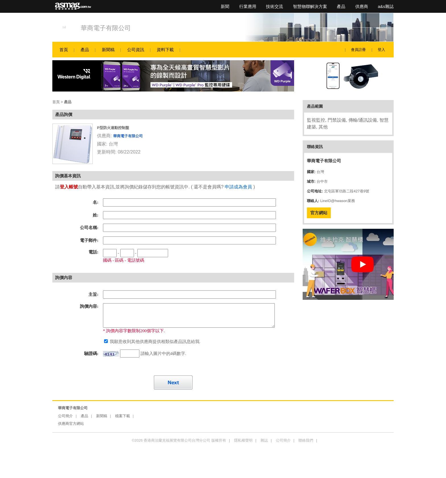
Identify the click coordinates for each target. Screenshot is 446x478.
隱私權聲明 (243, 440)
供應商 (361, 6)
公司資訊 (135, 49)
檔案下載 (122, 416)
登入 (381, 49)
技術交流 (274, 6)
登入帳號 (69, 186)
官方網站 (318, 212)
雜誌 (264, 440)
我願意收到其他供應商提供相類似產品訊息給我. (155, 341)
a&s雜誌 (386, 6)
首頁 (63, 49)
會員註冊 (358, 49)
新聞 (225, 6)
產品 (341, 6)
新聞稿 (108, 49)
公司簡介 (65, 416)
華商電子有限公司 (106, 28)
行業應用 (247, 6)
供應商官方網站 (71, 423)
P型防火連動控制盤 (113, 128)
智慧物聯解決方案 (310, 6)
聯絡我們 (305, 440)
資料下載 (165, 49)
